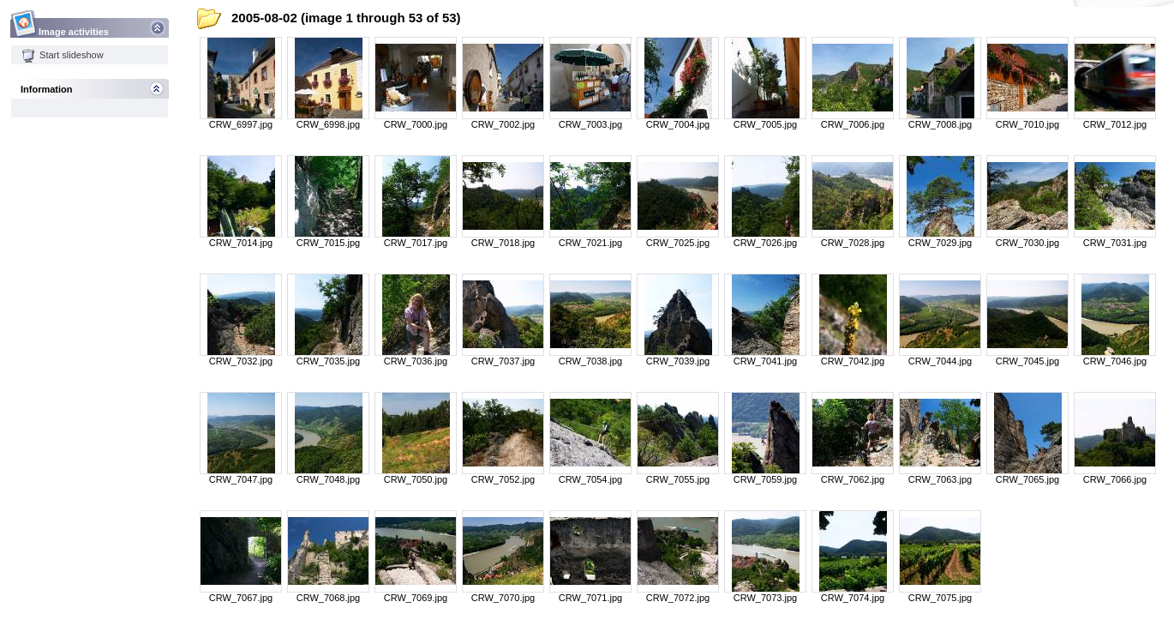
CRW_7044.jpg (940, 361)
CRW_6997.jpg (241, 124)
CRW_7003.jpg (590, 124)
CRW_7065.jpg (1027, 479)
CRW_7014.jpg (241, 243)
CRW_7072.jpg (678, 598)
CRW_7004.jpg (678, 124)
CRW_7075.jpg (940, 598)
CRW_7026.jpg (765, 243)
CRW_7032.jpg (241, 361)
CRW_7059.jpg (765, 479)
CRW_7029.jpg (940, 243)
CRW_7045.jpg (1027, 361)
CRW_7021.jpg (590, 243)
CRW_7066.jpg (1115, 479)
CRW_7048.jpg (328, 479)
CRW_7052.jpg (503, 479)
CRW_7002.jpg (503, 124)
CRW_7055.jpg (678, 479)
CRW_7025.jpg (678, 243)
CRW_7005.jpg (765, 124)
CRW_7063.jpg (940, 479)
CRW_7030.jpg (1027, 243)
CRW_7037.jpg (503, 361)
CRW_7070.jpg (503, 598)
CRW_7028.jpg (852, 243)
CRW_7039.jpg (678, 361)
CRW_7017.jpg (415, 243)
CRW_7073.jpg (765, 598)
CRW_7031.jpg (1115, 243)
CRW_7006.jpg (852, 124)
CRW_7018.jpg (503, 243)
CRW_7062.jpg (852, 479)
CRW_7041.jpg (765, 361)
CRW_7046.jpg (1115, 361)
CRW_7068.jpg (328, 598)
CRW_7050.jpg (415, 479)
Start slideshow (62, 55)
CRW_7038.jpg (590, 361)
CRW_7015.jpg (328, 243)
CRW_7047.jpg (241, 479)
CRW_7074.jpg (852, 598)
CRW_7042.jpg (852, 361)
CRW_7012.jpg (1115, 124)
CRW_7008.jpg (940, 124)
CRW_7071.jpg (590, 598)
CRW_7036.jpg (415, 361)
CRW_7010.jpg (1027, 124)
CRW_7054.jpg (590, 479)
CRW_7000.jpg (415, 124)
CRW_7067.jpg (241, 598)
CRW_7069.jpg (415, 598)
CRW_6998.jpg (328, 124)
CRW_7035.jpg (328, 361)
